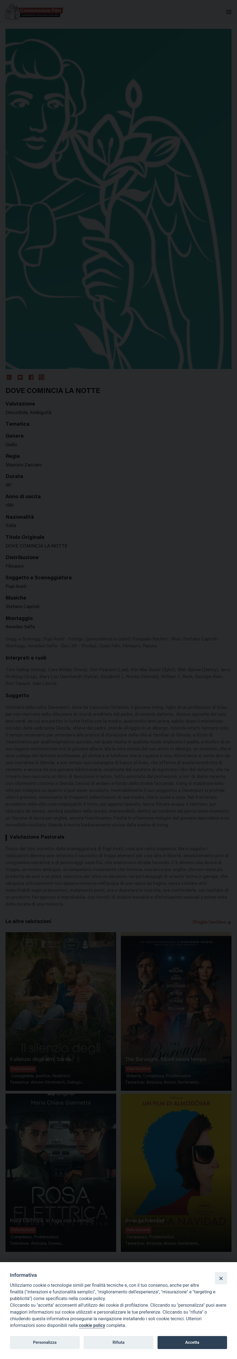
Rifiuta (118, 1342)
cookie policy (92, 1325)
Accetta (192, 1342)
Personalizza (45, 1342)
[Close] (221, 1278)
